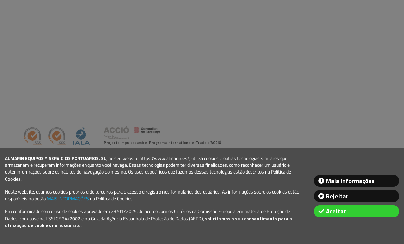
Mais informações (350, 180)
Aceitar (336, 211)
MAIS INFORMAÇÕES (68, 198)
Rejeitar (337, 196)
